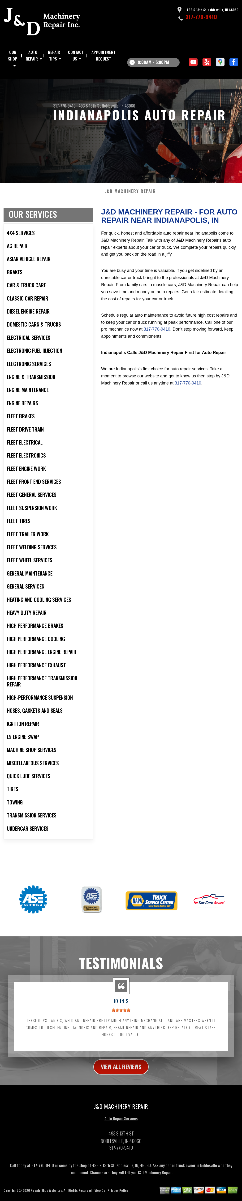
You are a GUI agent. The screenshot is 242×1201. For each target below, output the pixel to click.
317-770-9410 (201, 16)
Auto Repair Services (121, 1124)
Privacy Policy (118, 1195)
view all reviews (121, 1071)
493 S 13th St (89, 106)
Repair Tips (54, 55)
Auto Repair (32, 55)
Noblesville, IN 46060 (118, 106)
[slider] (121, 1015)
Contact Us (76, 55)
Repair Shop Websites (46, 1195)
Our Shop (12, 55)
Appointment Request (103, 55)
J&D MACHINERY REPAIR (130, 196)
